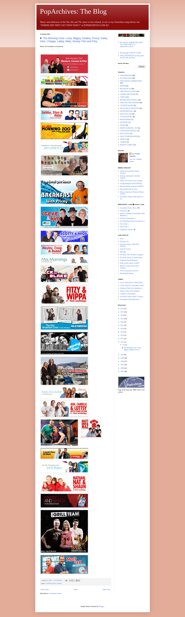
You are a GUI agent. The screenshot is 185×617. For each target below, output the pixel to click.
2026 (122, 309)
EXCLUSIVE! (125, 133)
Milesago (123, 252)
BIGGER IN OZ (125, 89)
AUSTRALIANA (51, 583)
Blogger (101, 606)
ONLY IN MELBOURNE (128, 136)
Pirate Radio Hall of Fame (128, 189)
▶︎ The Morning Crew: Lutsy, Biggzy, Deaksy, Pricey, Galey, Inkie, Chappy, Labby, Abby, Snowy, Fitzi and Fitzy (74, 40)
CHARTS (123, 142)
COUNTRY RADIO (126, 105)
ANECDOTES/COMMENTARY (131, 81)
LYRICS (123, 97)
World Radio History (127, 273)
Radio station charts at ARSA (129, 263)
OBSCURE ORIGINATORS (129, 103)
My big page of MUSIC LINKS (130, 53)
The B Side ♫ (124, 227)
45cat (122, 239)
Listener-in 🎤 (125, 211)
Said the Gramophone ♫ (128, 218)
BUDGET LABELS (126, 145)
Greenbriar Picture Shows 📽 (130, 208)
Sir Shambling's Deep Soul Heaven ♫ (132, 221)
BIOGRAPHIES (125, 119)
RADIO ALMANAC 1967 (129, 128)
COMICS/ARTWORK (127, 94)
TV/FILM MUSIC (126, 117)
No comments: (58, 580)
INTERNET (124, 122)
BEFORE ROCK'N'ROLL (128, 100)
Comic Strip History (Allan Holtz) (131, 282)
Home (76, 589)
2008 (122, 361)
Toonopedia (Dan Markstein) (129, 299)
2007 (122, 365)
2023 (122, 319)
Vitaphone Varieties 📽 (127, 229)
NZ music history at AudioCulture (131, 257)
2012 (122, 342)
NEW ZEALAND (126, 114)
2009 (122, 358)
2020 (122, 328)
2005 (122, 371)
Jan (123, 345)
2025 (122, 312)
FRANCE (123, 139)
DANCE (123, 125)
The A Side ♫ (124, 224)
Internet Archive (125, 249)
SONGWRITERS (126, 75)
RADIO (59, 583)
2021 (122, 325)
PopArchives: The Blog (73, 11)
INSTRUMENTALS (127, 111)
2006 (122, 368)
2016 (122, 332)
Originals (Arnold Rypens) (129, 260)
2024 (122, 315)
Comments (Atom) (55, 593)
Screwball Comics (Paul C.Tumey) (131, 296)
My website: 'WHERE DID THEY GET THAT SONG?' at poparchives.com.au (131, 44)
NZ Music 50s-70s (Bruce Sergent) (131, 255)
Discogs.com (124, 241)
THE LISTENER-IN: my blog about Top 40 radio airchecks (132, 57)
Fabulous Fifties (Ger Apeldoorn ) (131, 288)
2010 (122, 355)
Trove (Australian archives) (129, 271)
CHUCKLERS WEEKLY (128, 131)
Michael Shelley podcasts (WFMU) (131, 186)
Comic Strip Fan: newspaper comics (132, 285)
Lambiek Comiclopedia (128, 294)
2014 (122, 335)
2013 (122, 338)
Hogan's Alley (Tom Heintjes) (130, 291)
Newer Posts (45, 589)
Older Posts (106, 589)
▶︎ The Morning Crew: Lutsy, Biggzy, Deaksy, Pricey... (131, 349)
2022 (122, 322)
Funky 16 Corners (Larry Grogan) (131, 181)
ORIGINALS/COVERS (128, 91)
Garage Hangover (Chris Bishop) (131, 183)
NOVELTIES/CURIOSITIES (129, 108)
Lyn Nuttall (136, 154)
